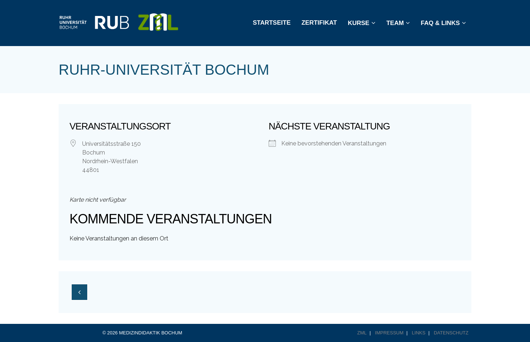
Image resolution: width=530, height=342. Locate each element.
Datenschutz (451, 332)
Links (419, 332)
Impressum (389, 332)
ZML (362, 332)
